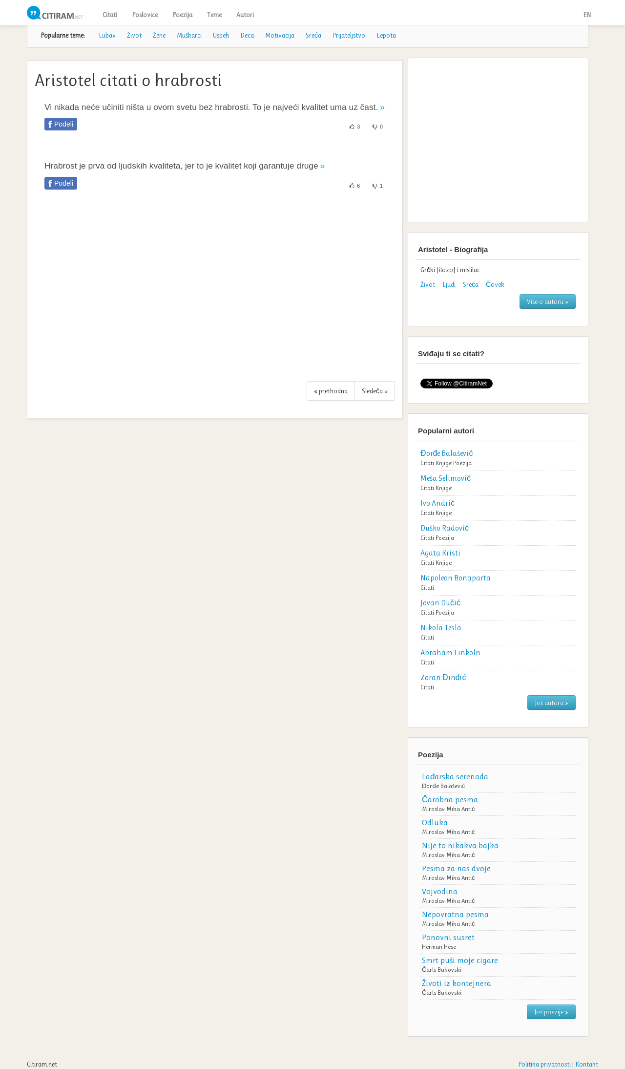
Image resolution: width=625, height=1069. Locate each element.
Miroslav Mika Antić (448, 808)
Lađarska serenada (455, 776)
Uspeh (221, 35)
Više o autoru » (547, 301)
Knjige (444, 463)
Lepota (386, 35)
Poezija (182, 15)
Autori (245, 15)
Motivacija (279, 35)
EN (587, 15)
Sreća (313, 35)
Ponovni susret (448, 937)
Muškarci (189, 35)
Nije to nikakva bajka (460, 845)
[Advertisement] (215, 290)
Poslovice (145, 15)
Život (134, 35)
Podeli (63, 124)
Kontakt (586, 1064)
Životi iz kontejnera (456, 983)
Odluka (435, 822)
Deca (247, 35)
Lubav (107, 35)
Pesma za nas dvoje (456, 868)
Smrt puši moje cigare (460, 960)
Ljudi (449, 284)
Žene (159, 35)
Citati (110, 15)
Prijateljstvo (349, 35)
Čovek (495, 284)
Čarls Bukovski (441, 969)
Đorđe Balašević (443, 786)
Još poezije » (551, 1012)
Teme (214, 15)
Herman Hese (439, 946)
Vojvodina (440, 891)
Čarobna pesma (450, 799)
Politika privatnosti (544, 1064)
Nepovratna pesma (455, 914)
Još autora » (551, 702)
